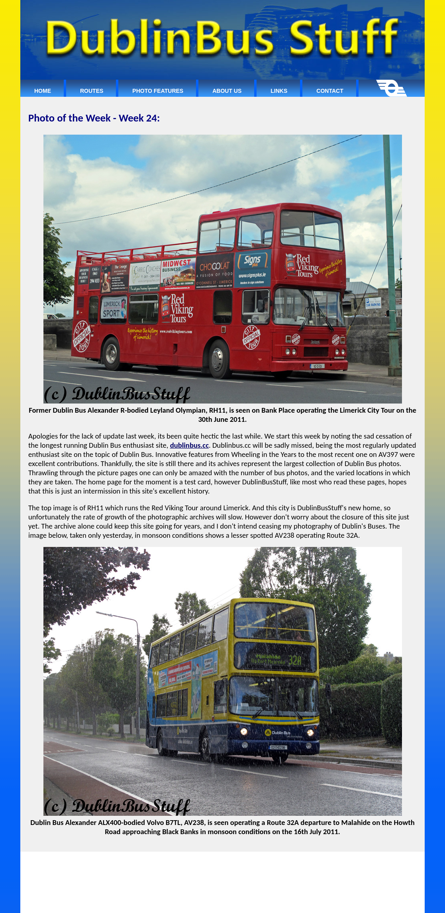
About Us (226, 91)
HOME (145, 862)
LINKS (270, 862)
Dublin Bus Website (271, 904)
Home (42, 91)
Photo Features (157, 91)
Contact (329, 91)
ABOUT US (243, 862)
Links (279, 91)
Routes (91, 91)
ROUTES (170, 862)
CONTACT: (296, 862)
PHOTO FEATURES (206, 862)
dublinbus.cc (189, 445)
